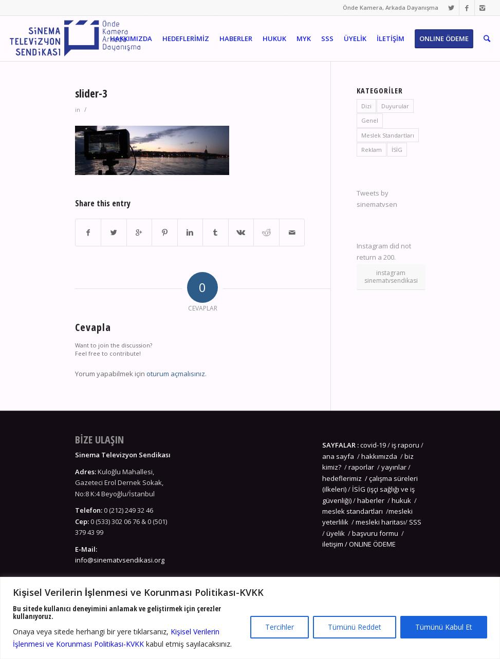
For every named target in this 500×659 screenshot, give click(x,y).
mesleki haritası (380, 522)
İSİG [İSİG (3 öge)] (397, 149)
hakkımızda (379, 456)
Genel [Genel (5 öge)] (369, 120)
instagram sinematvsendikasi (391, 276)
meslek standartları (352, 511)
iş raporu (405, 445)
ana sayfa (339, 456)
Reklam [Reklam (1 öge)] (371, 149)
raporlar (361, 467)
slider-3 (91, 93)
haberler (370, 500)
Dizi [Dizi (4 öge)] (366, 106)
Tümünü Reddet (354, 627)
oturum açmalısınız (175, 373)
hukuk (401, 500)
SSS (415, 522)
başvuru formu (376, 533)
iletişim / (335, 544)
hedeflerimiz (342, 478)
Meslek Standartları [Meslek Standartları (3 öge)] (387, 135)
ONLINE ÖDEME (372, 544)
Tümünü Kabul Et (443, 627)
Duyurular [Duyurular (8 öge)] (395, 106)
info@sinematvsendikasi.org (119, 560)
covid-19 (373, 445)
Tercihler (279, 627)
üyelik (335, 533)
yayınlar (393, 467)
